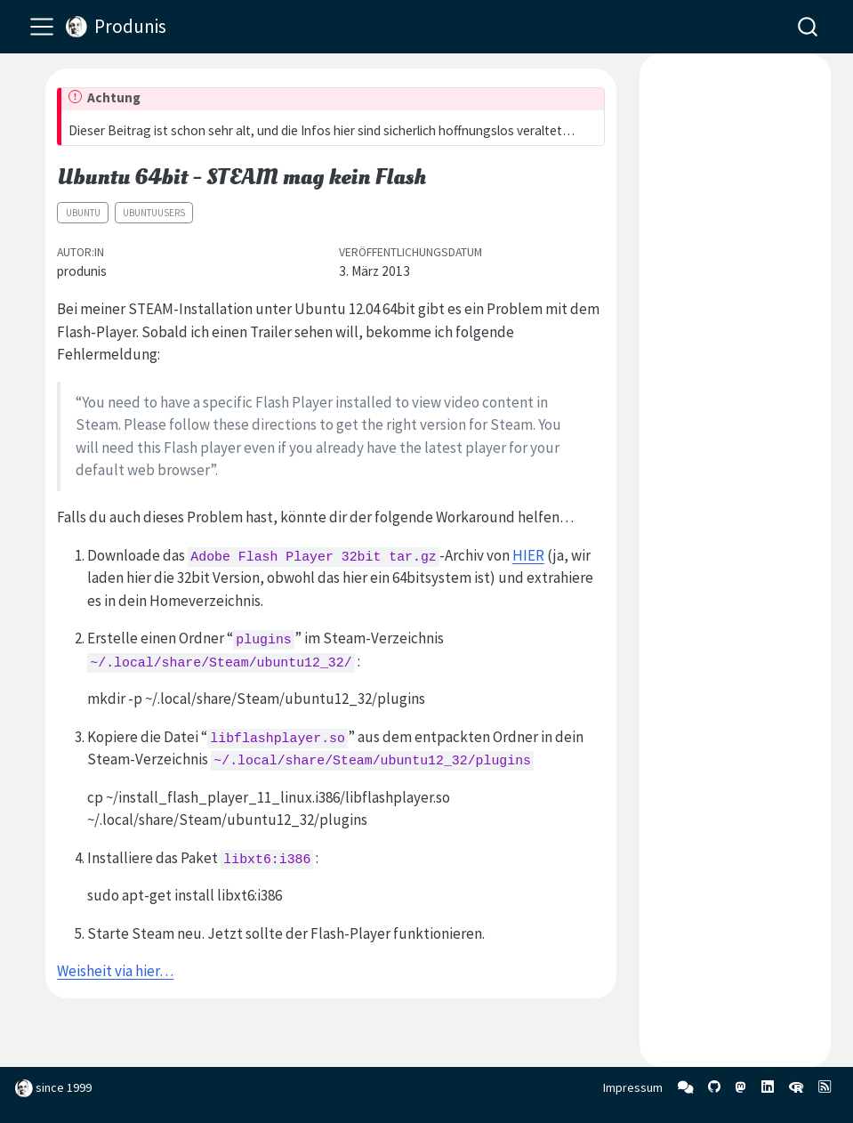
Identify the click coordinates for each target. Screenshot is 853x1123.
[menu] (42, 27)
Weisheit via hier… (115, 971)
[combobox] (808, 26)
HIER (528, 555)
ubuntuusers (154, 212)
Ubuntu (83, 212)
